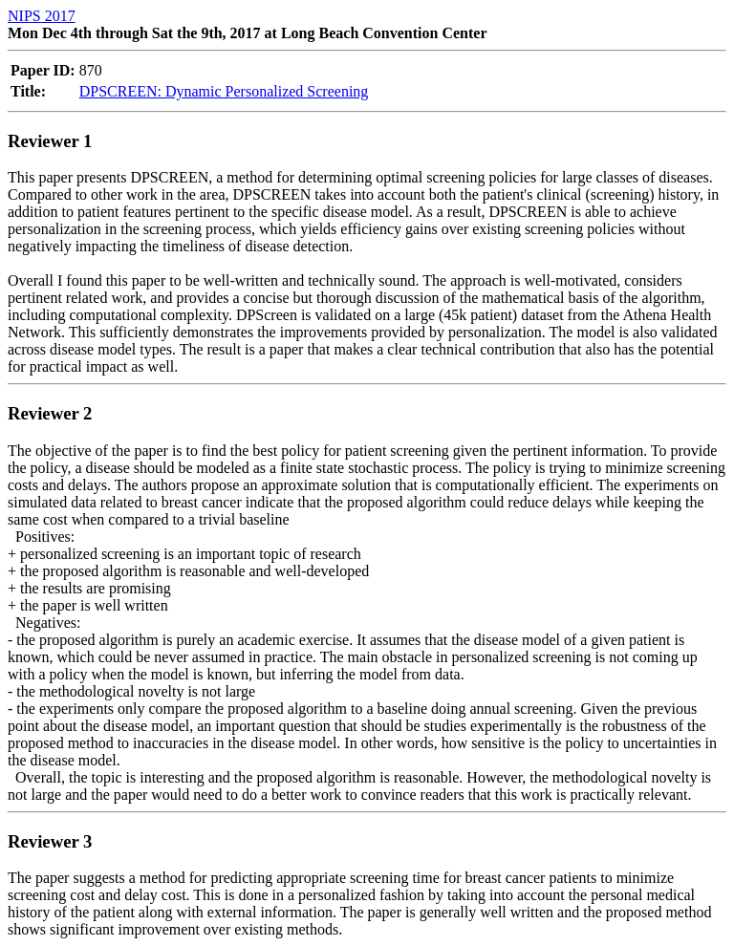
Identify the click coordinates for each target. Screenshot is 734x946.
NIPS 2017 (42, 16)
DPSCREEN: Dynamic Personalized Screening (224, 91)
